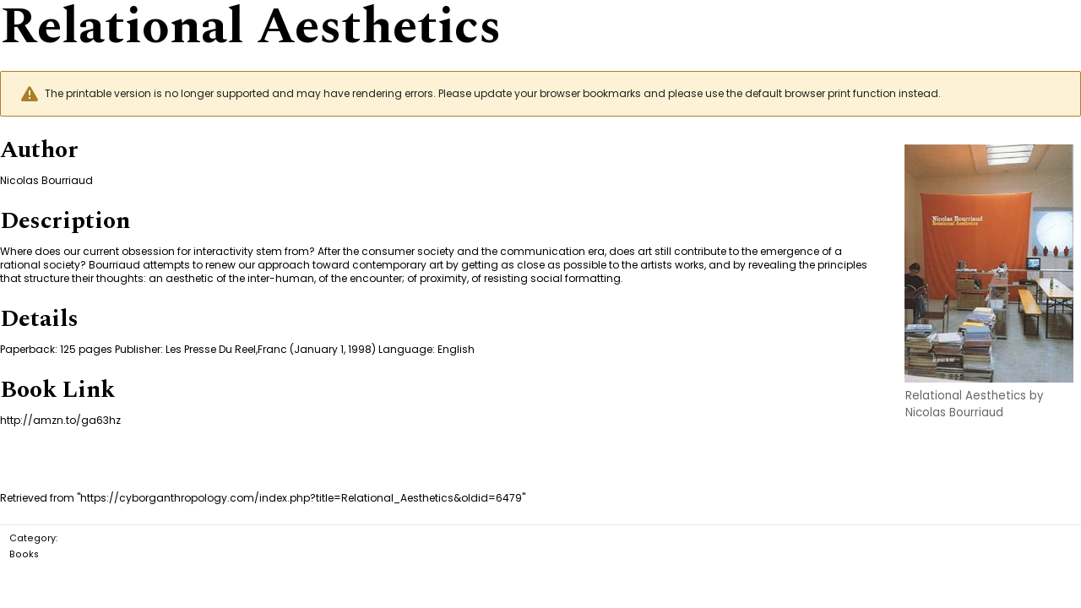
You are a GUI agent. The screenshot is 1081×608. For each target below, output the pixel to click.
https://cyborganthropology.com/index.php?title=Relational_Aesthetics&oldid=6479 (301, 498)
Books (24, 554)
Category (32, 538)
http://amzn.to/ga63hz (60, 420)
